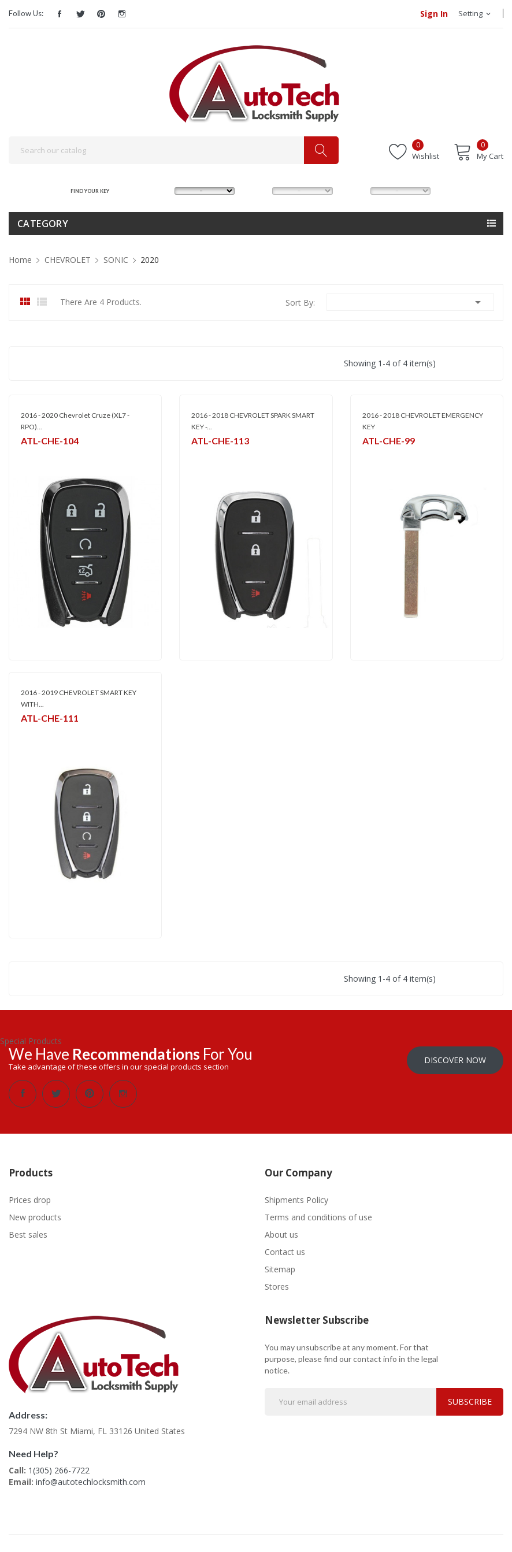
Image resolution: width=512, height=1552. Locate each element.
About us (281, 1234)
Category (42, 223)
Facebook (59, 13)
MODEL (258, 190)
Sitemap (280, 1269)
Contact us (285, 1251)
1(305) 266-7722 (59, 1470)
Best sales (28, 1234)
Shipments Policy (296, 1199)
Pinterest (101, 13)
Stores (277, 1286)
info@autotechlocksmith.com (91, 1481)
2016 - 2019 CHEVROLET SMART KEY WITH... (78, 698)
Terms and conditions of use (318, 1217)
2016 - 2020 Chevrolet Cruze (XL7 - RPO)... (75, 421)
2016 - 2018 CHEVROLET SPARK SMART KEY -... (252, 421)
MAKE (157, 190)
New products (35, 1217)
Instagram (122, 13)
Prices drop (30, 1199)
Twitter (80, 13)
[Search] (174, 150)
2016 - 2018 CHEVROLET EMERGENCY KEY (422, 421)
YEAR (352, 190)
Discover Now (455, 1060)
